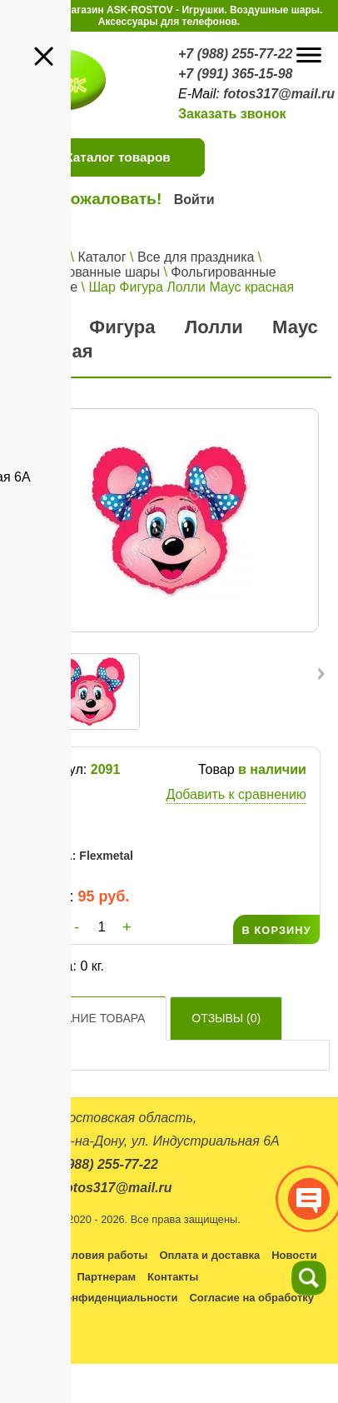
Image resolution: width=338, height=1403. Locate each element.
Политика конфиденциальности (91, 1297)
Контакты (172, 1277)
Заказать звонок (232, 114)
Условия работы (103, 1255)
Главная (41, 257)
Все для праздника (195, 257)
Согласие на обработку (251, 1297)
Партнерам (106, 1277)
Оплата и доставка (209, 1255)
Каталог (101, 257)
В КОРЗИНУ (276, 930)
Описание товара (87, 1018)
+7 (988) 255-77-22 (235, 54)
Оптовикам (35, 1277)
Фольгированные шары (88, 272)
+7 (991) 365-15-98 (235, 74)
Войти (194, 199)
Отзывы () (226, 1018)
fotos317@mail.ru (279, 94)
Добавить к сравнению (236, 794)
